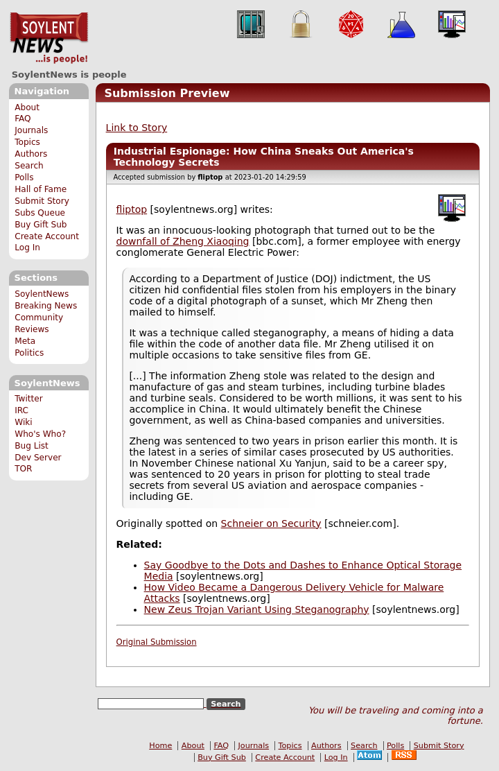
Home (160, 745)
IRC (21, 410)
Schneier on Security (271, 523)
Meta (25, 341)
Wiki (23, 422)
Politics (29, 353)
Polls (24, 177)
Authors (31, 154)
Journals (31, 130)
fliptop (132, 209)
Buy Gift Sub (41, 224)
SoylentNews (49, 38)
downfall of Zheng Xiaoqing (183, 241)
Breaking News (46, 306)
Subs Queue (40, 213)
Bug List (32, 446)
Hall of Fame (41, 189)
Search (29, 166)
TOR (23, 469)
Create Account (47, 236)
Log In (27, 247)
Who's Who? (40, 434)
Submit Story (42, 201)
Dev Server (38, 457)
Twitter (28, 399)
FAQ (22, 118)
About (27, 107)
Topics (27, 142)
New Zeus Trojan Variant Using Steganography (256, 609)
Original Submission (156, 642)
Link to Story (137, 127)
